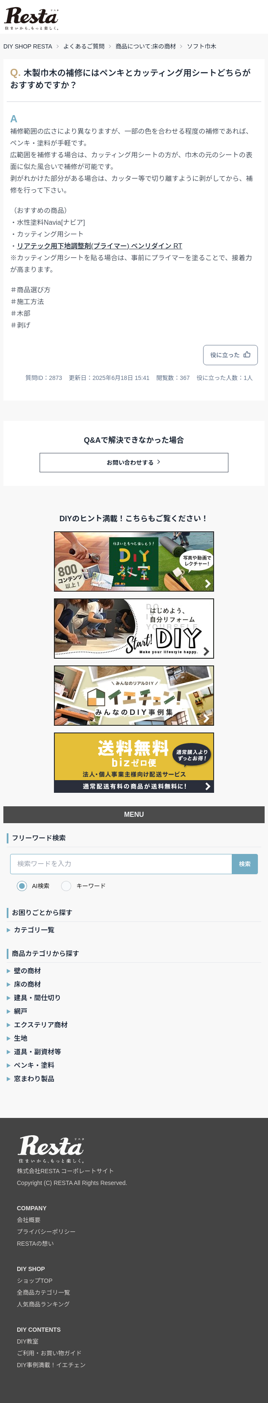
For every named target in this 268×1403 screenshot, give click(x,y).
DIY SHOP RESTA (27, 46)
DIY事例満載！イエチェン (51, 1365)
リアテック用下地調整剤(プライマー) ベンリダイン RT (99, 246)
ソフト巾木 (201, 46)
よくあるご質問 (84, 46)
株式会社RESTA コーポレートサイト (65, 1171)
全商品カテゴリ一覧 (43, 1292)
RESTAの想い (35, 1243)
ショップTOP (35, 1280)
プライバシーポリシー (46, 1231)
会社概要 (28, 1220)
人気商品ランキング (43, 1304)
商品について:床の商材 (145, 46)
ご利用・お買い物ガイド (49, 1353)
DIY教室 (27, 1341)
